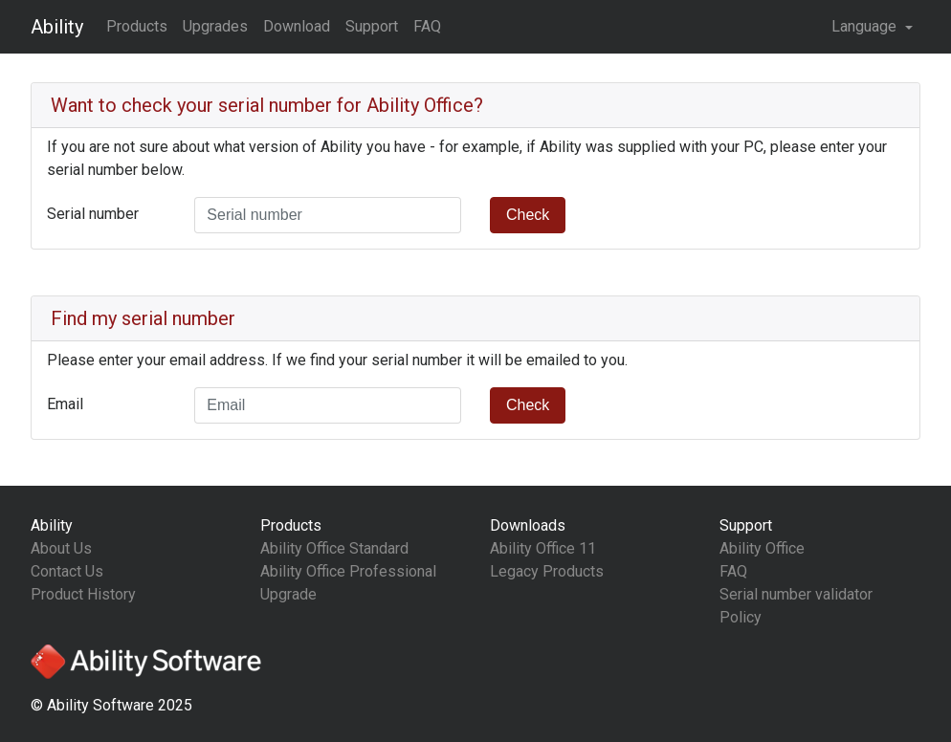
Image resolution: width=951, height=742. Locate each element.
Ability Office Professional (348, 571)
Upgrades (215, 26)
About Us (61, 548)
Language (865, 26)
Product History (83, 594)
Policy (740, 617)
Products (136, 26)
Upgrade (288, 594)
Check (527, 215)
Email (65, 404)
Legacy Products (547, 571)
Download (296, 26)
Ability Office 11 (543, 548)
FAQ (427, 26)
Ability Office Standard (334, 548)
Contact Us (67, 571)
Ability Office (762, 548)
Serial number (93, 214)
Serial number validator (796, 594)
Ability (57, 26)
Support (371, 26)
